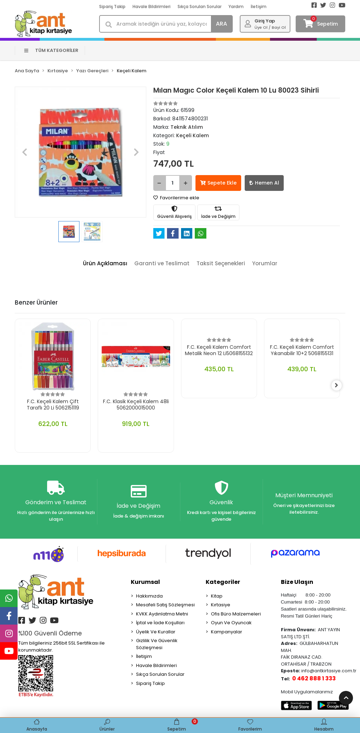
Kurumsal (145, 582)
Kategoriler (223, 582)
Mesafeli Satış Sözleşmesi (165, 605)
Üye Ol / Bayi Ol (270, 27)
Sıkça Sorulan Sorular (199, 6)
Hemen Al (264, 182)
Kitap (217, 596)
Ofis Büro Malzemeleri (236, 614)
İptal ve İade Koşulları (160, 623)
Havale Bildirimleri (152, 6)
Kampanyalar (226, 632)
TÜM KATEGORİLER (51, 50)
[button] (24, 152)
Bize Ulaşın (297, 582)
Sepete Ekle (218, 182)
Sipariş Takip (112, 6)
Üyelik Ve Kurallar (155, 632)
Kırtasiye (220, 605)
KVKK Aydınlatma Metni (162, 614)
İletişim (258, 6)
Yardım (236, 6)
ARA (221, 24)
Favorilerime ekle (176, 197)
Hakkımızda (149, 596)
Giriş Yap (265, 21)
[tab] (105, 263)
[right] (340, 385)
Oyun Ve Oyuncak (231, 623)
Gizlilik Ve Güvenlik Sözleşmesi (157, 644)
